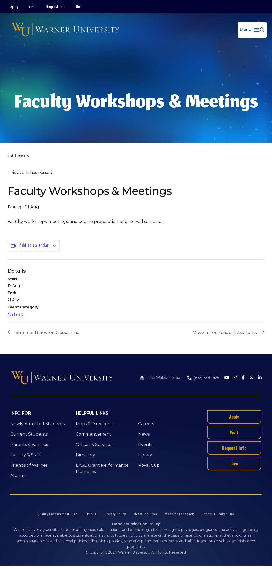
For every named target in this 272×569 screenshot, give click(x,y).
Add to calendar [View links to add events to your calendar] (34, 245)
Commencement (93, 434)
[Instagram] (235, 378)
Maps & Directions (94, 423)
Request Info (56, 6)
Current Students (29, 434)
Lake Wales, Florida (163, 377)
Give (79, 6)
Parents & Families (29, 444)
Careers (146, 423)
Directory (85, 454)
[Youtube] (226, 378)
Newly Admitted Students (37, 423)
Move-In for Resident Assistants (225, 332)
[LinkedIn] (260, 378)
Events (145, 444)
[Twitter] (251, 378)
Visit (32, 6)
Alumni (17, 475)
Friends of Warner (29, 465)
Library (145, 454)
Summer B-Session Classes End (48, 332)
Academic (16, 314)
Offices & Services (94, 444)
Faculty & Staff (25, 454)
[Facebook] (243, 378)
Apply (14, 6)
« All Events (18, 155)
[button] (252, 30)
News (144, 434)
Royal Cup (149, 465)
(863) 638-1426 (206, 377)
